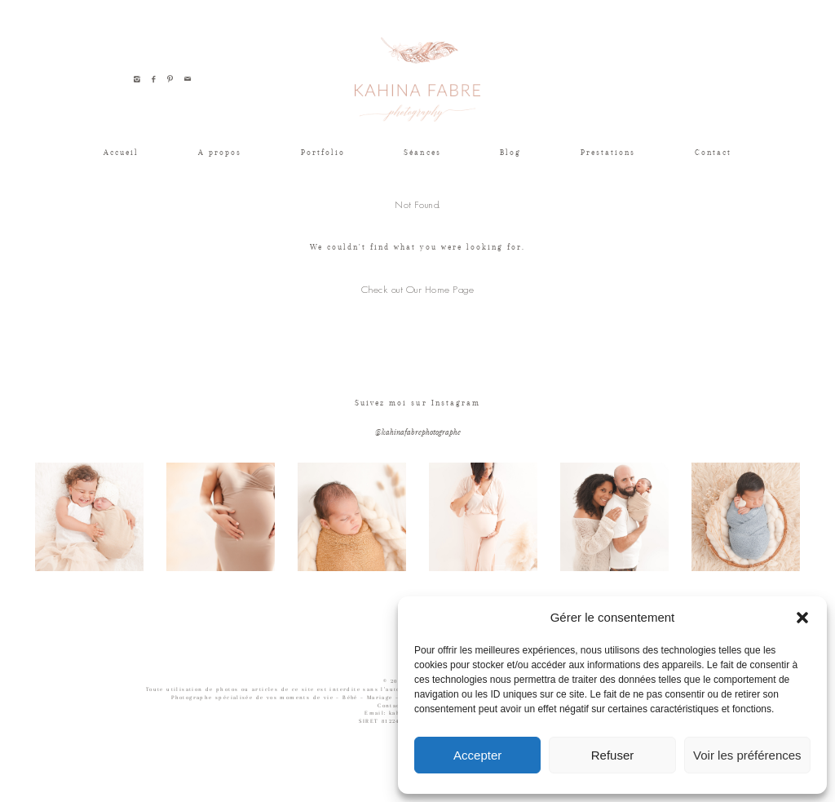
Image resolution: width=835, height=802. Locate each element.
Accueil (121, 152)
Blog (510, 152)
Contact (713, 152)
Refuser (612, 755)
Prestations (608, 152)
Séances (422, 152)
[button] (802, 617)
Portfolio (323, 152)
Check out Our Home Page (417, 289)
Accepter (477, 755)
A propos (219, 152)
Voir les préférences (747, 755)
